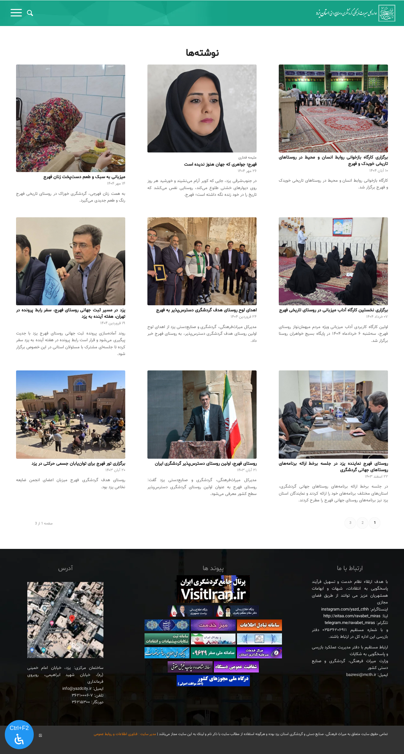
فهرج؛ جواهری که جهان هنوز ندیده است (220, 164)
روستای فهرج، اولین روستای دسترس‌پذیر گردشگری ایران (206, 464)
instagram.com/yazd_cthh (345, 609)
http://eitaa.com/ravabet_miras (352, 616)
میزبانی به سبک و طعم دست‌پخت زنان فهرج (84, 177)
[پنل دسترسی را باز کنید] (19, 735)
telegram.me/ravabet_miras (350, 623)
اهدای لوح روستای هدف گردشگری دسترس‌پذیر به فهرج (206, 310)
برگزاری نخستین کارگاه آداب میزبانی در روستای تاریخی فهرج (333, 310)
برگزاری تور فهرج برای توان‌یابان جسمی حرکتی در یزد (78, 464)
